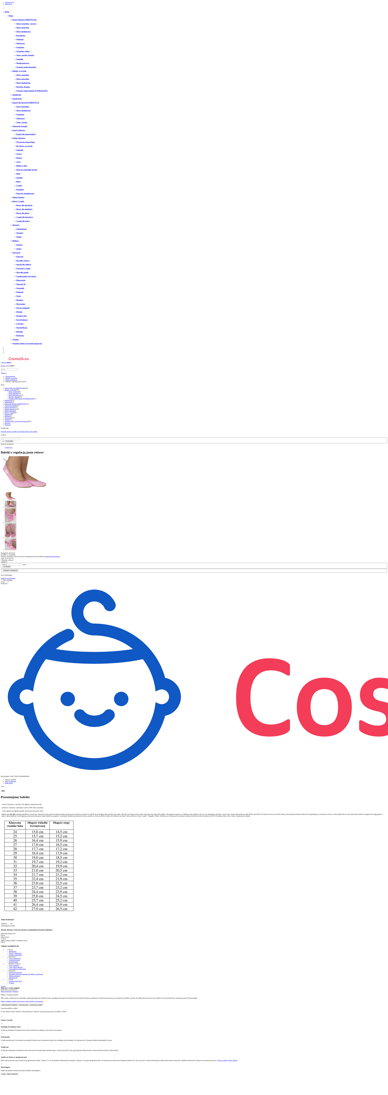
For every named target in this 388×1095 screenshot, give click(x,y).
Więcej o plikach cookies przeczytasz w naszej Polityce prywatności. (22, 1001)
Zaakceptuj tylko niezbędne (9, 1005)
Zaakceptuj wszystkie (36, 1005)
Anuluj (3, 1074)
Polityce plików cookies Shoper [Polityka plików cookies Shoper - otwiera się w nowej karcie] (227, 1060)
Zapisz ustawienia (12, 1074)
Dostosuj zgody (23, 1005)
